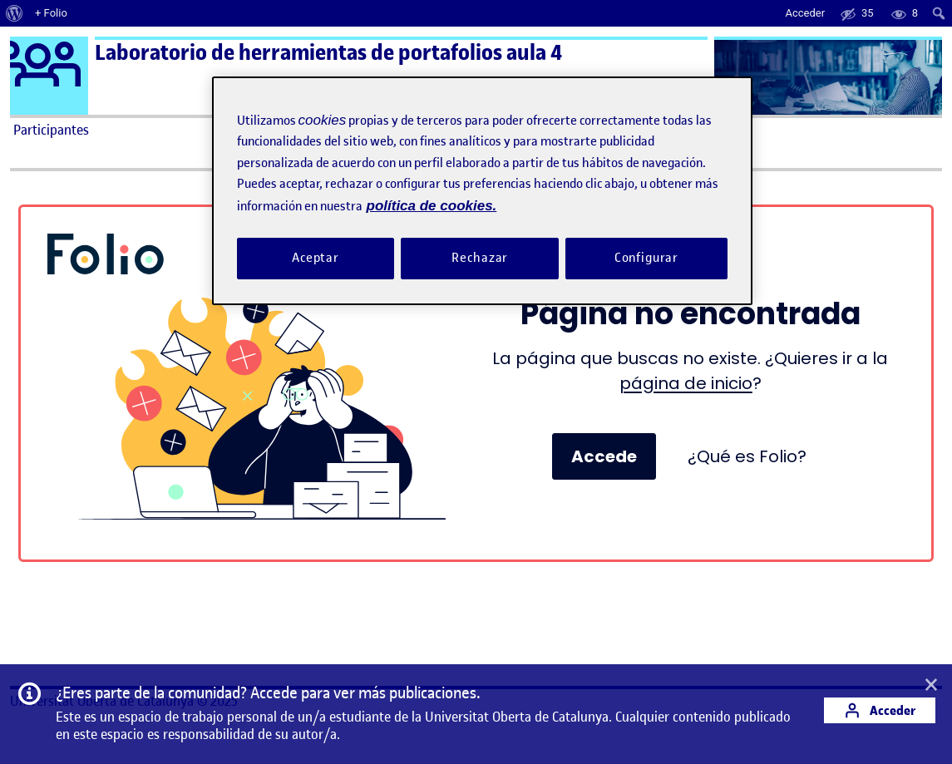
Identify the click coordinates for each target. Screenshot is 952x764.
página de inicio (685, 383)
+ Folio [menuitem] (51, 13)
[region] (482, 190)
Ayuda (657, 130)
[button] (931, 685)
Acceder (879, 710)
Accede (604, 456)
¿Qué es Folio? (747, 456)
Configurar (646, 257)
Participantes (51, 130)
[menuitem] (14, 13)
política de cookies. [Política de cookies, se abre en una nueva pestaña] (432, 206)
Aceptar (315, 257)
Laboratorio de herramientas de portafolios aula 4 (328, 53)
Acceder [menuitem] (805, 13)
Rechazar (479, 257)
